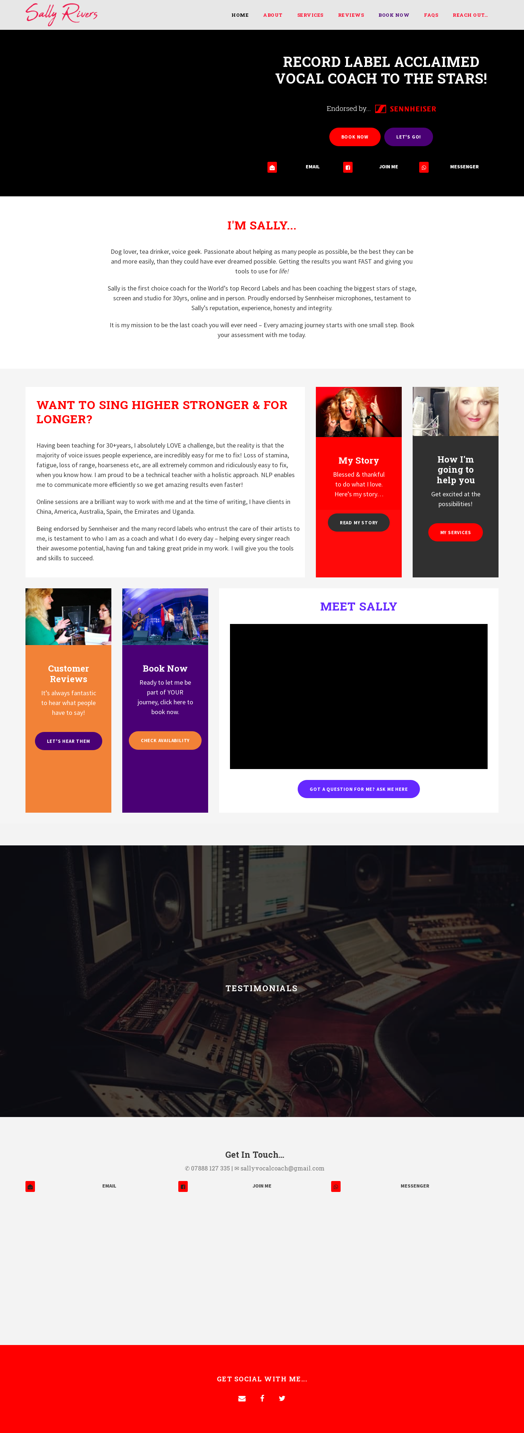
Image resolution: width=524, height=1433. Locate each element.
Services (310, 15)
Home (240, 15)
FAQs (431, 15)
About (273, 15)
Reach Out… (470, 15)
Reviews (351, 15)
